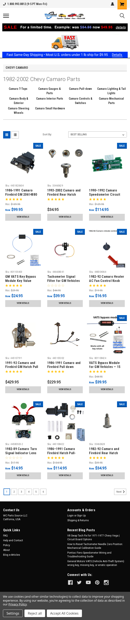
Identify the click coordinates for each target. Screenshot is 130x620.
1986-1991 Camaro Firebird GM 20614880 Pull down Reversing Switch (21, 196)
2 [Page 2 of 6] (14, 491)
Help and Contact (13, 540)
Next (121, 492)
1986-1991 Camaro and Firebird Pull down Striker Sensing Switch (64, 367)
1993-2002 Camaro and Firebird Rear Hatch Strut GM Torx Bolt (64, 194)
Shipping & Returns (78, 520)
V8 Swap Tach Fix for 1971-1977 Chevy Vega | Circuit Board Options (93, 537)
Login (70, 515)
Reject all (35, 613)
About (6, 550)
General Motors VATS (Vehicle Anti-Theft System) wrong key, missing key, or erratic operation (95, 563)
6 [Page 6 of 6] (43, 491)
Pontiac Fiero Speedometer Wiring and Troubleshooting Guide (89, 554)
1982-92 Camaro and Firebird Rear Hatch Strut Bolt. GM (104, 453)
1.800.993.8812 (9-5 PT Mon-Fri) (25, 4)
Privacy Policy (17, 604)
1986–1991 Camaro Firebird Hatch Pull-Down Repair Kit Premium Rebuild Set (62, 455)
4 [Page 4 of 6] (28, 491)
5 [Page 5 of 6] (36, 491)
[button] (65, 40)
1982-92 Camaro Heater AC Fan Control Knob (106, 279)
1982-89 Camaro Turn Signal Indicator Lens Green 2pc (21, 453)
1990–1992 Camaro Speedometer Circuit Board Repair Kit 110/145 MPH (104, 196)
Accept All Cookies (64, 613)
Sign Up (81, 515)
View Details (23, 217)
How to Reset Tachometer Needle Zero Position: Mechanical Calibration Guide (95, 546)
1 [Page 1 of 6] (7, 491)
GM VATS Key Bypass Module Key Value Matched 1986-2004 (20, 281)
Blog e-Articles (11, 554)
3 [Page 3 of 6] (21, 491)
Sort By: (47, 134)
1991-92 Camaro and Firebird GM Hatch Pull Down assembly (21, 367)
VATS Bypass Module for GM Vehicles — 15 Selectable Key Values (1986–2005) (105, 369)
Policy (6, 545)
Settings (12, 613)
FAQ (5, 535)
